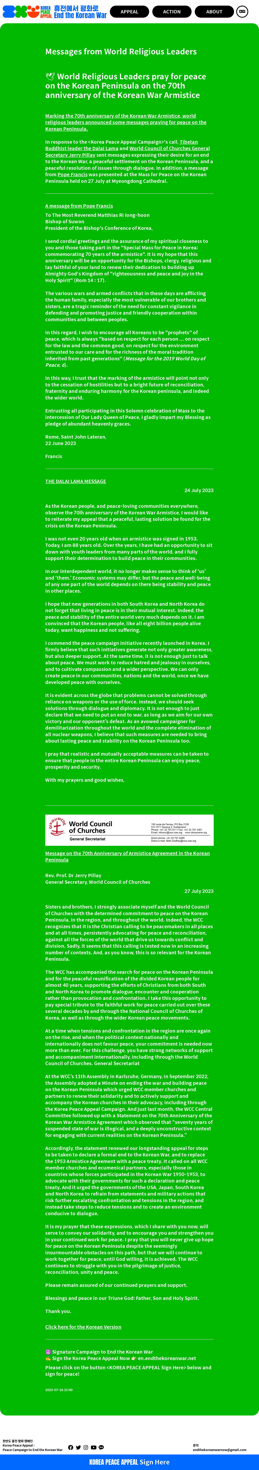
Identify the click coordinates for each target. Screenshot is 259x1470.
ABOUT (214, 11)
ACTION (172, 11)
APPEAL (129, 11)
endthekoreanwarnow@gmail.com (219, 1449)
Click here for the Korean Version (83, 1326)
